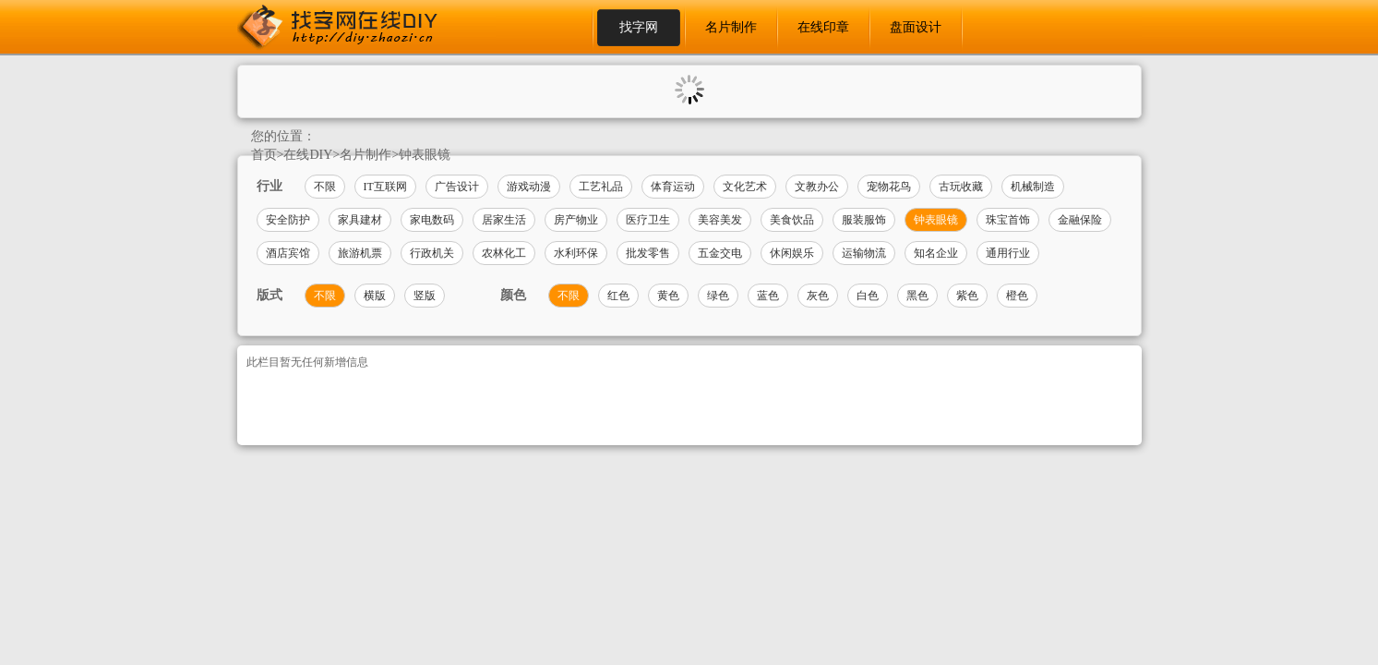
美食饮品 (792, 219)
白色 (868, 295)
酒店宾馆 (288, 253)
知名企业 (936, 253)
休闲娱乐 (792, 253)
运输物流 (864, 253)
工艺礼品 (601, 186)
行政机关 (432, 253)
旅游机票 (360, 253)
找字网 (638, 27)
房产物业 (576, 219)
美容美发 (720, 219)
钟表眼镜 (424, 155)
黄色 (668, 295)
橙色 (1017, 295)
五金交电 (720, 253)
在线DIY (307, 155)
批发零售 (648, 253)
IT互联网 (385, 186)
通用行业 (1008, 253)
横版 (375, 295)
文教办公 (817, 186)
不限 (325, 186)
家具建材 (360, 219)
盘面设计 (915, 27)
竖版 (424, 295)
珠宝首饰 (1008, 219)
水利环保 (576, 253)
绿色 (718, 295)
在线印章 (823, 27)
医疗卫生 (648, 219)
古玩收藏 (961, 186)
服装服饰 (864, 219)
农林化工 (504, 253)
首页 (264, 155)
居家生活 (504, 219)
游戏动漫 (529, 186)
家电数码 (432, 219)
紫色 (967, 295)
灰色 (818, 295)
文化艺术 (745, 186)
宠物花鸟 (889, 186)
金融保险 (1080, 219)
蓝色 (768, 295)
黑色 (917, 295)
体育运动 (673, 186)
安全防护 (288, 219)
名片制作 (731, 27)
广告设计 (457, 186)
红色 (618, 295)
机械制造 (1033, 186)
